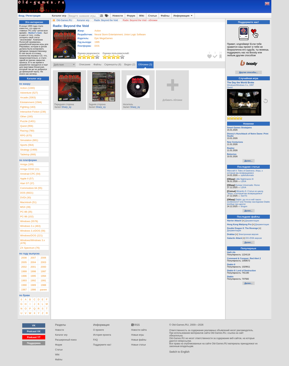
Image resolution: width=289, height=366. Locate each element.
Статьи (152, 15)
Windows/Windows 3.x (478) (32, 242)
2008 (24, 257)
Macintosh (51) (28, 202)
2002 (24, 266)
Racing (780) (27, 130)
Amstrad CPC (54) (30, 173)
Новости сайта (139, 330)
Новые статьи (138, 344)
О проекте (98, 330)
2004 (33, 262)
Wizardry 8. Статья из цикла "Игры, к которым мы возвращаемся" (245, 192)
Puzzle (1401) (27, 121)
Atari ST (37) (27, 183)
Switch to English (179, 351)
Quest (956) (26, 126)
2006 (43, 257)
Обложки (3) (145, 64)
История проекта (102, 335)
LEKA (243, 181)
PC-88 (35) (26, 211)
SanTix (244, 196)
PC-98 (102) (27, 216)
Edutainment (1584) (31, 102)
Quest (230, 87)
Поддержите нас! (102, 344)
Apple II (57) (27, 178)
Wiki (141, 15)
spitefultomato (247, 175)
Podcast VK (33, 331)
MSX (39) (25, 207)
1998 (33, 271)
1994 (43, 275)
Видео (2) (129, 64)
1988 (43, 285)
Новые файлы (138, 339)
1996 (24, 275)
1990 (24, 285)
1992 (33, 280)
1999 (24, 271)
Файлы (165, 15)
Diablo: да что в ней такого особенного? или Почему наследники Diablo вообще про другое (248, 201)
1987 (24, 289)
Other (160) (26, 116)
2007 (33, 257)
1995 (97, 42)
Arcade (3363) (28, 97)
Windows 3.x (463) (30, 226)
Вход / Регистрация (29, 15)
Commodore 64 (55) (31, 188)
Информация (183, 15)
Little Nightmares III (244, 179)
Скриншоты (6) (112, 64)
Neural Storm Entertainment (108, 34)
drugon (244, 206)
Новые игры (137, 335)
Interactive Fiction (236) (33, 111)
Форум (131, 15)
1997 (43, 271)
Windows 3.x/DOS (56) (32, 230)
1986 (33, 289)
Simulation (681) (29, 140)
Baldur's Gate (35, 33)
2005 (24, 262)
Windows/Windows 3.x (237, 85)
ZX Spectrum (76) (30, 247)
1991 (43, 280)
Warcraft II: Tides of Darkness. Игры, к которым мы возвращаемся (245, 172)
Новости (117, 15)
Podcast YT (33, 337)
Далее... (248, 161)
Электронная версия (248, 234)
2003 (43, 262)
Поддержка (34, 343)
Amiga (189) (27, 164)
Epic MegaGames (103, 38)
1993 (24, 280)
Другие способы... (248, 72)
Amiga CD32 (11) (29, 169)
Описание (84, 64)
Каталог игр (59, 15)
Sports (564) (27, 145)
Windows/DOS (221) (31, 235)
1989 (33, 285)
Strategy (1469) (28, 149)
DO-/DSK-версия (254, 238)
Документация (252, 220)
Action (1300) (27, 88)
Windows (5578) (29, 221)
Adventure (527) (29, 92)
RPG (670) (26, 135)
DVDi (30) (25, 197)
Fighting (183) (27, 107)
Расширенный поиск (66, 339)
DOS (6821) (26, 192)
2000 (43, 266)
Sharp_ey (66, 107)
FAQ (95, 339)
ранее (43, 289)
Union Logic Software (135, 34)
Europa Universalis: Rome (247, 185)
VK (34, 325)
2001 (33, 266)
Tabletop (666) (28, 154)
